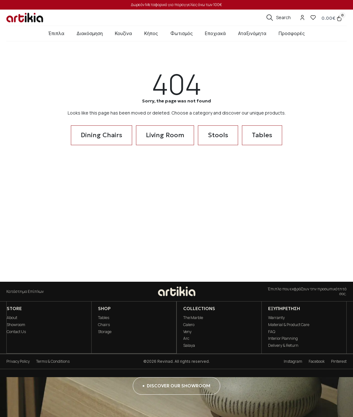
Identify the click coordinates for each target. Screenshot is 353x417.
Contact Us (16, 331)
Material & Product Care (288, 324)
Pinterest (339, 361)
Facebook (317, 361)
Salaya (189, 345)
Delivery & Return (283, 345)
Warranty (276, 317)
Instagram (293, 361)
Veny (187, 331)
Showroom (15, 324)
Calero (188, 324)
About (11, 317)
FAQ (271, 331)
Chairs (104, 324)
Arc (186, 338)
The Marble (193, 317)
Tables (103, 317)
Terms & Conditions (53, 361)
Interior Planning (283, 338)
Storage (104, 331)
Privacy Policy (18, 361)
